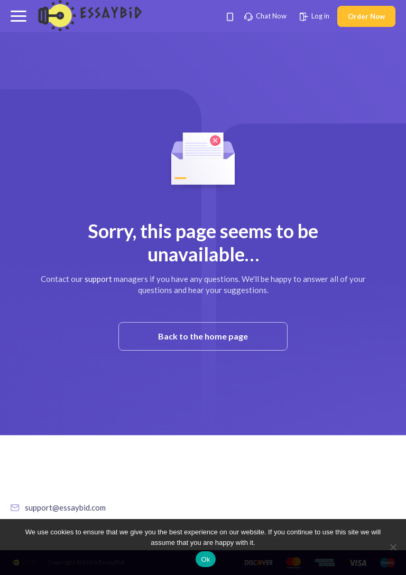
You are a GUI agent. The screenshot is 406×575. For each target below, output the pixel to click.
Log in (314, 16)
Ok (205, 559)
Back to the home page (203, 336)
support (98, 279)
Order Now (366, 16)
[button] (18, 16)
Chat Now (265, 16)
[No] (392, 547)
